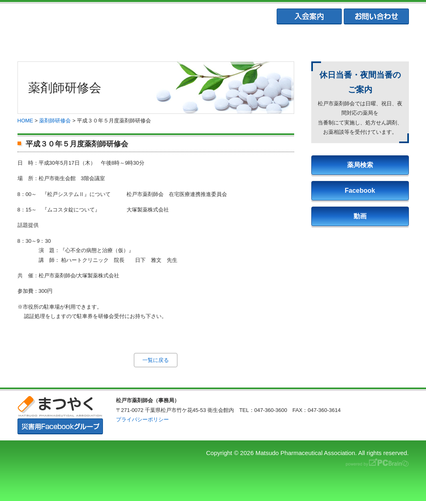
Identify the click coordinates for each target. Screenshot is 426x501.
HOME (25, 121)
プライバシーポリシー (142, 419)
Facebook (360, 190)
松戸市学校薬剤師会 (292, 40)
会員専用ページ (372, 40)
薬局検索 (360, 164)
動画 (360, 216)
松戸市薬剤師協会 (133, 40)
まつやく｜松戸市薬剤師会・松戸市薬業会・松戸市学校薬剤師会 (129, 17)
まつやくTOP (53, 40)
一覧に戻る (155, 360)
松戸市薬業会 (213, 40)
